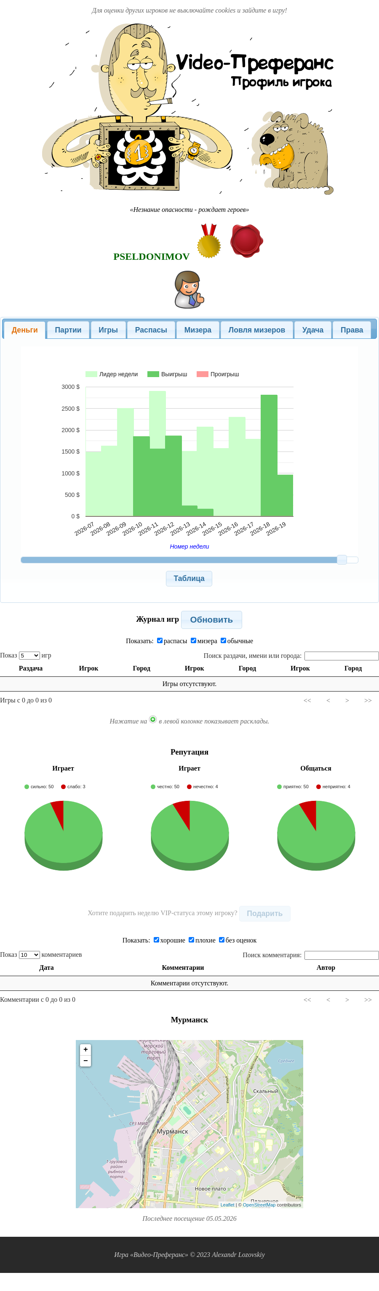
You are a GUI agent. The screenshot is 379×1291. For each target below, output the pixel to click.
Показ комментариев (41, 954)
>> (368, 700)
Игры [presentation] (108, 330)
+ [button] (85, 1050)
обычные (237, 640)
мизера (204, 640)
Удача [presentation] (312, 330)
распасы (172, 640)
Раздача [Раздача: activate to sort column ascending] (30, 668)
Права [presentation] (352, 330)
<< (307, 700)
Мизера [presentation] (197, 330)
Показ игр (25, 655)
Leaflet (228, 1204)
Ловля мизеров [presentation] (257, 330)
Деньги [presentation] (25, 330)
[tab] (24, 330)
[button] (189, 578)
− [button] (85, 1061)
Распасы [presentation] (151, 330)
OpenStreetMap (259, 1204)
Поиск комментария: (311, 954)
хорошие (169, 940)
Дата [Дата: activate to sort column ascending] (47, 967)
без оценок (238, 940)
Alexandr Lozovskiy (238, 1254)
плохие (202, 940)
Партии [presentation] (68, 330)
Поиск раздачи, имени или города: (291, 655)
